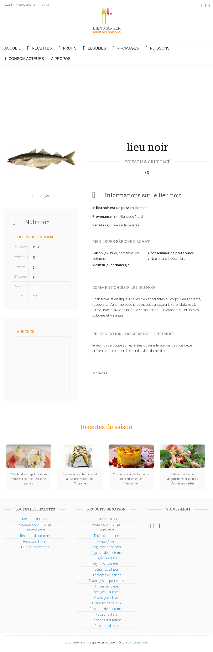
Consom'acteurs (26, 59)
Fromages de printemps (106, 580)
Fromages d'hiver (106, 597)
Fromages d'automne (106, 592)
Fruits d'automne (106, 535)
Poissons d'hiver (106, 625)
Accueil (8, 4)
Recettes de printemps (35, 524)
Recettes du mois (35, 519)
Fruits (70, 48)
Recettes (42, 48)
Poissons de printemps (106, 608)
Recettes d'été (35, 530)
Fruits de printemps (106, 524)
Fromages (128, 48)
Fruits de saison (106, 519)
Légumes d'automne (106, 563)
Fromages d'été (106, 586)
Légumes (97, 48)
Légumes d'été (106, 558)
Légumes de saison (106, 547)
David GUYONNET (137, 642)
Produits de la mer (26, 4)
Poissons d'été (106, 614)
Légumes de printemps (106, 552)
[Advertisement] (106, 97)
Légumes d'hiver (106, 569)
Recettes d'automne (35, 535)
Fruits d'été (106, 530)
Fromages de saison (106, 575)
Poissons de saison (106, 603)
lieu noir (45, 4)
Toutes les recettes (35, 547)
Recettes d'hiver (35, 541)
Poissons (160, 48)
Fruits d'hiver (106, 541)
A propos (60, 59)
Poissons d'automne (106, 620)
